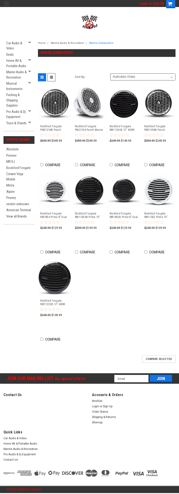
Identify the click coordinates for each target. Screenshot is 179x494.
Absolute (12, 149)
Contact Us (10, 459)
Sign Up (158, 3)
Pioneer (11, 155)
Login (143, 3)
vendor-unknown (17, 204)
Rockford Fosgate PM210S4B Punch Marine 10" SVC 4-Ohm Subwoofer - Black (157, 128)
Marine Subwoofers (101, 43)
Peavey (11, 198)
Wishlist (97, 401)
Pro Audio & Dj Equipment (16, 114)
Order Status (100, 411)
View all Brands (16, 216)
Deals (10, 54)
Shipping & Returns (104, 417)
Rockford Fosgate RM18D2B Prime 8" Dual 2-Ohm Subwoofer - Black (124, 215)
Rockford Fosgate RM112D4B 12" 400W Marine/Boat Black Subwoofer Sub (122, 128)
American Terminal (18, 210)
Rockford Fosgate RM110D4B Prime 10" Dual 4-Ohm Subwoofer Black (88, 215)
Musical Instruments (14, 86)
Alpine (10, 192)
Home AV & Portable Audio (16, 63)
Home (42, 43)
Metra (10, 185)
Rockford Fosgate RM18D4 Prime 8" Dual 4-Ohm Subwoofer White (54, 215)
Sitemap (97, 422)
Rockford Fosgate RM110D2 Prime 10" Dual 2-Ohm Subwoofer (157, 215)
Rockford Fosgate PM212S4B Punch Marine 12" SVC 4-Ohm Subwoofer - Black (53, 128)
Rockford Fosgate (18, 168)
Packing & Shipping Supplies (13, 100)
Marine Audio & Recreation (16, 74)
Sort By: (80, 77)
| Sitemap (35, 489)
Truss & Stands (16, 123)
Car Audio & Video (14, 46)
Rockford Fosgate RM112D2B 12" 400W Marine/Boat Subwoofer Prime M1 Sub (54, 302)
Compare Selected (159, 359)
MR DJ (10, 161)
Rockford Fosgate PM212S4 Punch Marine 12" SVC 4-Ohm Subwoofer (89, 128)
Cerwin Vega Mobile (14, 176)
